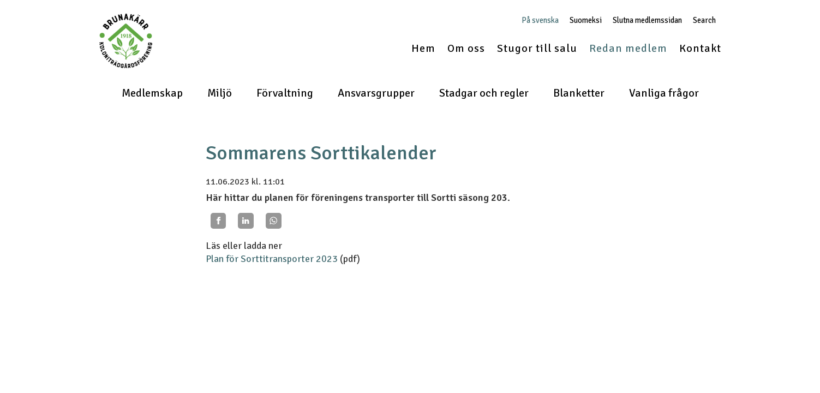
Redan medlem (628, 48)
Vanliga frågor (664, 93)
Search (704, 20)
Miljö (219, 93)
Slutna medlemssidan (647, 20)
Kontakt (700, 48)
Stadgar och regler (484, 93)
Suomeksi (586, 20)
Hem (423, 48)
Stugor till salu (537, 48)
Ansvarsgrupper (376, 93)
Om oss (466, 48)
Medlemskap (152, 93)
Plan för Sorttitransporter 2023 (272, 259)
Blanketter (578, 93)
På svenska (540, 20)
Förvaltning (284, 93)
